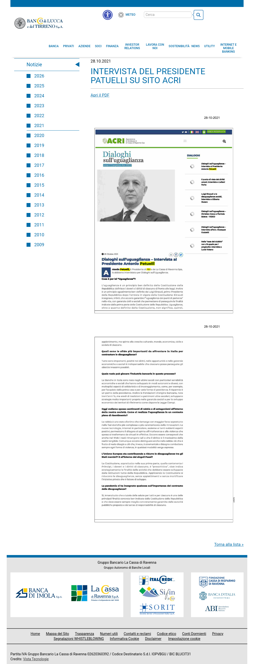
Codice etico (166, 634)
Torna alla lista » (229, 544)
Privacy (217, 634)
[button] (155, 46)
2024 (39, 95)
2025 (39, 85)
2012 (39, 214)
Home (35, 634)
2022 (39, 115)
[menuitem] (54, 46)
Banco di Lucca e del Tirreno (39, 23)
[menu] (108, 15)
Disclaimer (153, 639)
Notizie (34, 65)
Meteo (130, 14)
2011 (39, 224)
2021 (39, 125)
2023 (39, 105)
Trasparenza (84, 634)
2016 (39, 175)
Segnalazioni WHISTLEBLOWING (79, 639)
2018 (39, 155)
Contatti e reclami (137, 634)
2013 (39, 205)
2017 (39, 165)
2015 (39, 185)
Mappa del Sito (57, 634)
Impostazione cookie (184, 639)
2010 (39, 234)
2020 (39, 135)
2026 (39, 75)
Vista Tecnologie (36, 659)
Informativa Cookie (124, 639)
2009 (39, 244)
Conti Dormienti (194, 634)
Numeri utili (109, 634)
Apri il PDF (100, 95)
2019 (39, 145)
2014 (39, 195)
